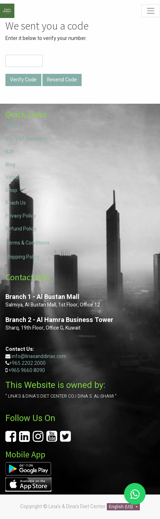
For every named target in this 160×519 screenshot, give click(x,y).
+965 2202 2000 (27, 363)
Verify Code (23, 80)
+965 (14, 370)
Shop (11, 190)
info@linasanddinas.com (39, 356)
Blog (10, 165)
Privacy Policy (20, 216)
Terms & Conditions (27, 243)
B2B (9, 152)
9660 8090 (32, 370)
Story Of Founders (26, 139)
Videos (13, 177)
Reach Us (15, 203)
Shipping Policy (22, 257)
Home (12, 126)
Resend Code (62, 80)
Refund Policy (20, 229)
